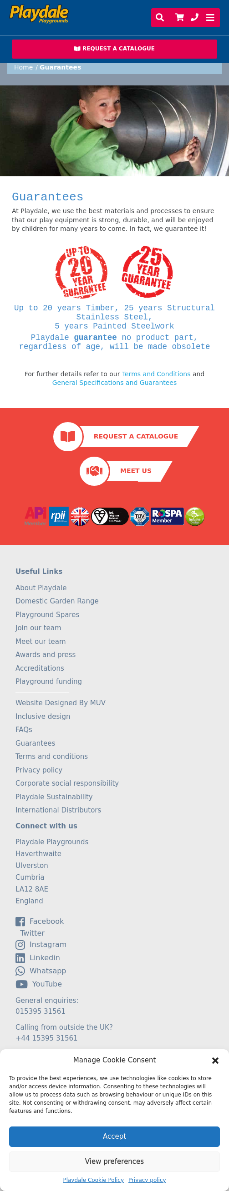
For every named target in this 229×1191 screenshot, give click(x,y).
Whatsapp (40, 971)
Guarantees (35, 743)
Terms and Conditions (156, 374)
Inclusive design (42, 717)
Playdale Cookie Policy (93, 1180)
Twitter (30, 933)
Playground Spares (47, 615)
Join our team (38, 628)
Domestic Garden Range (57, 601)
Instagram (40, 944)
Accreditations (39, 668)
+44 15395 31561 (46, 1038)
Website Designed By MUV (60, 703)
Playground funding (48, 682)
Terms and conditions (51, 756)
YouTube (38, 984)
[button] (215, 1060)
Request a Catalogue (136, 436)
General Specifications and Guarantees (114, 382)
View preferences (114, 1161)
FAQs (23, 730)
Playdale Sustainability (54, 797)
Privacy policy (147, 1180)
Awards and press (45, 655)
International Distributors (58, 810)
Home (23, 67)
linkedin (37, 957)
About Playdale (41, 588)
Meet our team (40, 642)
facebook (39, 921)
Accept (114, 1136)
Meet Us (136, 470)
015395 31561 (40, 1011)
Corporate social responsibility (67, 783)
